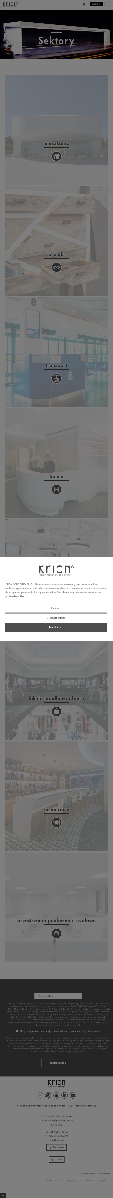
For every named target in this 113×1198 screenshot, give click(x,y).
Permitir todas (55, 627)
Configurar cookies (56, 618)
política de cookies (14, 596)
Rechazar (55, 608)
